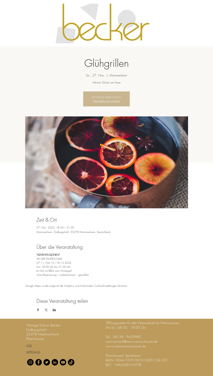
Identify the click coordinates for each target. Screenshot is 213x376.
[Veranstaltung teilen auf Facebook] (38, 310)
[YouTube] (63, 362)
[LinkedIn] (55, 362)
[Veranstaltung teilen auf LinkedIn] (54, 310)
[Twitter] (46, 362)
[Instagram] (30, 362)
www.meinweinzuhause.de (126, 346)
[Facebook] (38, 362)
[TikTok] (71, 362)
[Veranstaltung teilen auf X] (46, 310)
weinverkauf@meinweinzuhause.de (132, 341)
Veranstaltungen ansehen (106, 101)
